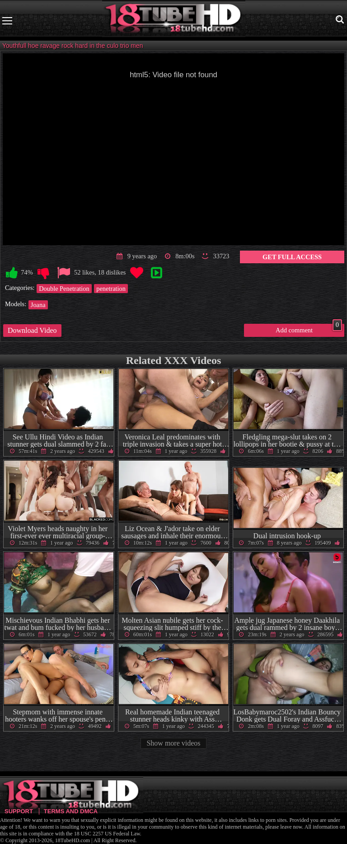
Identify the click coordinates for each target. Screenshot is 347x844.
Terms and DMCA (71, 811)
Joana (38, 304)
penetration (111, 288)
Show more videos (173, 743)
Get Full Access (292, 257)
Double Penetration (64, 288)
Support (19, 811)
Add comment (309, 329)
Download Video (32, 330)
